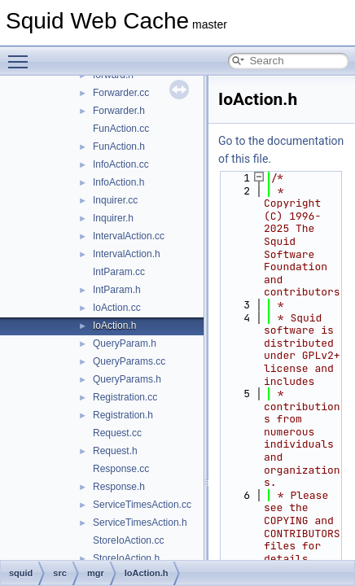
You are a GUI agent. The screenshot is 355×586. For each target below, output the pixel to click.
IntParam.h (117, 289)
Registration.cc (125, 397)
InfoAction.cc (121, 164)
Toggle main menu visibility (22, 54)
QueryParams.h (127, 379)
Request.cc (117, 433)
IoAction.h (114, 325)
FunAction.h (119, 146)
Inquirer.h (113, 218)
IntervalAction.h (126, 254)
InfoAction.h (118, 182)
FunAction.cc (121, 128)
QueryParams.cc (129, 361)
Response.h (119, 486)
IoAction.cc (117, 307)
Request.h (115, 451)
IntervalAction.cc (128, 236)
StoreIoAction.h (126, 558)
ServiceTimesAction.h (140, 522)
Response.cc (121, 468)
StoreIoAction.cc (128, 540)
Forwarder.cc (121, 92)
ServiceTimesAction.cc (142, 504)
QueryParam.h (124, 343)
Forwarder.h (119, 110)
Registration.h (123, 415)
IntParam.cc (119, 272)
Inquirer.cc (115, 200)
